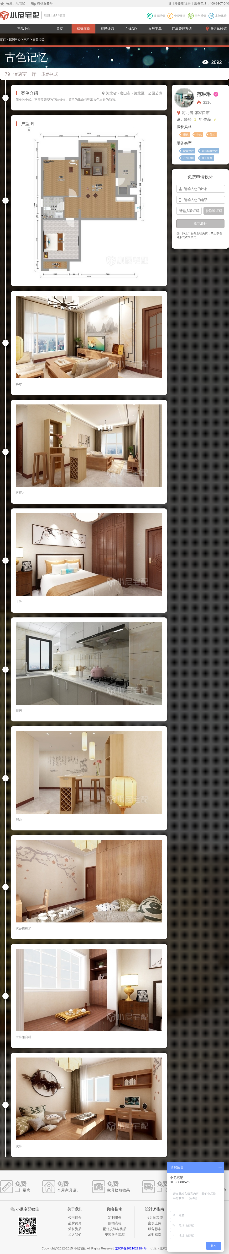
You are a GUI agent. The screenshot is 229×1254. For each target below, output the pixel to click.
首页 (59, 29)
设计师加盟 (154, 1217)
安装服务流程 (115, 1235)
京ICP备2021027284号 (131, 1248)
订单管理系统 (182, 29)
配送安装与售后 (114, 1229)
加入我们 (75, 1235)
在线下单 (155, 29)
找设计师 (107, 29)
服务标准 (154, 1229)
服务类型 (184, 143)
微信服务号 (45, 3)
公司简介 (75, 1217)
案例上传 (154, 1223)
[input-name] (200, 189)
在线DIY (131, 29)
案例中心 (15, 39)
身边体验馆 (218, 29)
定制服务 (114, 1217)
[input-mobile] (200, 200)
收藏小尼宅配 (15, 3)
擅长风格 (184, 127)
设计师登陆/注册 (179, 3)
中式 (26, 39)
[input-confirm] (189, 211)
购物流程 (114, 1223)
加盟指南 (154, 1235)
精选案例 (83, 29)
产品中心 (24, 29)
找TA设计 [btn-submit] (200, 223)
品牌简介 (75, 1223)
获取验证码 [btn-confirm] (214, 211)
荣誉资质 (75, 1229)
